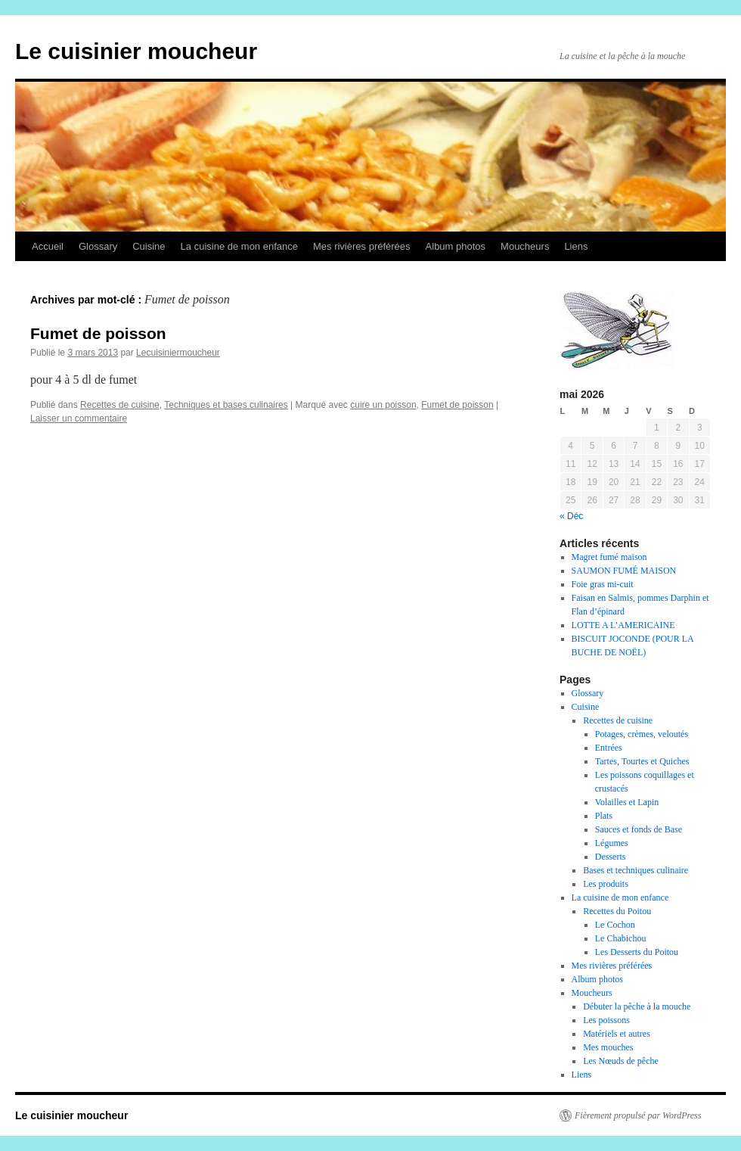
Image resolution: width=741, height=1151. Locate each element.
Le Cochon (615, 924)
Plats (603, 815)
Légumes (611, 843)
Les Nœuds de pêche (621, 1061)
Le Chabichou (620, 938)
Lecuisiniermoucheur (178, 352)
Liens (576, 246)
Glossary (98, 246)
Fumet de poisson (98, 333)
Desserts (610, 856)
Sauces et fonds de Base (638, 829)
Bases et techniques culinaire (635, 870)
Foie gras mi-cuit (603, 584)
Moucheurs (525, 246)
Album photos (456, 246)
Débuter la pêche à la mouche (636, 1006)
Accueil (48, 246)
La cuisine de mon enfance (239, 246)
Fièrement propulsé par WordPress (638, 1115)
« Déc (571, 516)
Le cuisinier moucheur (136, 51)
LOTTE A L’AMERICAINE (623, 625)
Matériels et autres (616, 1033)
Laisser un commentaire (78, 418)
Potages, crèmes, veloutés (641, 734)
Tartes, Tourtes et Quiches (642, 761)
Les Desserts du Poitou (636, 952)
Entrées (608, 747)
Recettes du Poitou (617, 911)
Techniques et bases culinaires (225, 405)
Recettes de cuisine (120, 405)
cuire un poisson (383, 405)
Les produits (605, 884)
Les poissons (606, 1020)
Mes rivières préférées (362, 246)
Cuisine (148, 246)
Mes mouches (608, 1047)
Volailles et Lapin (627, 802)
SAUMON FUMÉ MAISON (624, 570)
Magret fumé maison (609, 557)
